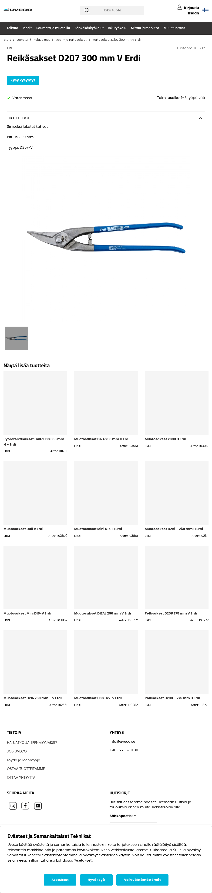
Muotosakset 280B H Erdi (165, 439)
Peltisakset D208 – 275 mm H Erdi (172, 698)
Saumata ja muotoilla (53, 28)
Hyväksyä (96, 880)
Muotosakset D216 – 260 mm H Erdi (174, 529)
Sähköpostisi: (123, 816)
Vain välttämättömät (142, 880)
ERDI (10, 48)
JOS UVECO (17, 751)
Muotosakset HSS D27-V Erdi (98, 698)
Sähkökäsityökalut (89, 28)
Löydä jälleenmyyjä (23, 760)
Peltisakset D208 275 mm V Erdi (171, 613)
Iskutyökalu (117, 28)
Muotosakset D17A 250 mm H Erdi (101, 439)
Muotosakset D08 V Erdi (23, 529)
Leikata (12, 28)
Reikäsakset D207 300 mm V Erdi (116, 39)
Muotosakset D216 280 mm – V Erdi (32, 698)
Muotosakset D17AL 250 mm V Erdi (102, 613)
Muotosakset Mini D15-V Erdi (27, 613)
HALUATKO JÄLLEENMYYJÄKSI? (32, 743)
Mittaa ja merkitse (145, 28)
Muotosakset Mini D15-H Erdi (98, 529)
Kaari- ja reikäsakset (71, 39)
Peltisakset (42, 39)
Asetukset (60, 880)
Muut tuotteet (174, 28)
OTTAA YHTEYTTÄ (21, 777)
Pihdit (27, 28)
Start (7, 39)
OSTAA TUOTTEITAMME (26, 769)
